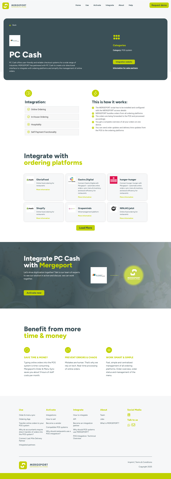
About (121, 5)
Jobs (102, 419)
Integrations (51, 415)
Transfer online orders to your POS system (31, 424)
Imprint (131, 462)
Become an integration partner (83, 424)
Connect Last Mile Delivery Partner (30, 439)
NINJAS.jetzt (127, 208)
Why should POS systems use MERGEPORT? (84, 430)
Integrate (110, 5)
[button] (52, 109)
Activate (97, 5)
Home (78, 5)
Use (87, 5)
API (74, 419)
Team (102, 415)
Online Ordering (38, 109)
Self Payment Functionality (43, 132)
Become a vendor (53, 423)
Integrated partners (27, 445)
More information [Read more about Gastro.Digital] (84, 197)
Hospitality (36, 124)
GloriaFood (42, 179)
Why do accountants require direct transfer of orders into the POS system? (31, 431)
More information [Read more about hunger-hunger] (126, 197)
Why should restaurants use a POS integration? (58, 432)
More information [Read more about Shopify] (43, 218)
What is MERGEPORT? (109, 423)
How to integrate (80, 415)
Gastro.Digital (86, 179)
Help (131, 5)
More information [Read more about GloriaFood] (43, 190)
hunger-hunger (128, 179)
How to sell (51, 419)
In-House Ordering (39, 117)
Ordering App (24, 419)
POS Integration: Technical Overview (84, 437)
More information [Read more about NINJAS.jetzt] (126, 218)
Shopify (40, 208)
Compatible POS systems (57, 427)
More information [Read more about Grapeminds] (84, 216)
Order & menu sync (27, 415)
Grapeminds (85, 208)
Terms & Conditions (143, 462)
